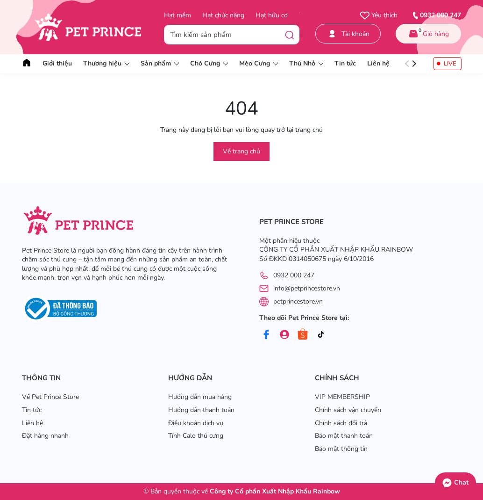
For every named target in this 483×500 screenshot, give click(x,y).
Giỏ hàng (428, 32)
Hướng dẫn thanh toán (201, 410)
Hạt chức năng (223, 15)
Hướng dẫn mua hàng (200, 396)
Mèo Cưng (258, 63)
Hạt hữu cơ (272, 15)
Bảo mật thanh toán (344, 435)
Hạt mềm (177, 15)
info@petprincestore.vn (306, 288)
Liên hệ (378, 63)
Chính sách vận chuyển (348, 410)
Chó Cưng (209, 63)
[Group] (284, 334)
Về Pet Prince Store (50, 396)
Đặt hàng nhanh (45, 435)
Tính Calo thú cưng (195, 435)
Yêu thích (379, 15)
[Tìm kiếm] (289, 34)
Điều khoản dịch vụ (195, 423)
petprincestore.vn (298, 301)
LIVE (450, 63)
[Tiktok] (321, 334)
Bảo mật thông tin (341, 448)
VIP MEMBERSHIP (342, 396)
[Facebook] (266, 334)
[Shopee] (303, 334)
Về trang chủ (241, 151)
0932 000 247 (293, 275)
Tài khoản (348, 33)
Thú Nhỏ (306, 63)
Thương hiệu (106, 63)
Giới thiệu (57, 63)
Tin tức (345, 63)
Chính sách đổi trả (341, 423)
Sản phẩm (160, 63)
